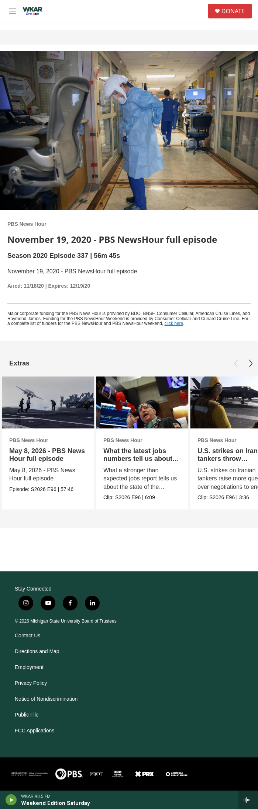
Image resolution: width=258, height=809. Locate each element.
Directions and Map (37, 651)
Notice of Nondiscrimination (46, 699)
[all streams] (248, 800)
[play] (11, 799)
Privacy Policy (31, 683)
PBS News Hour (27, 224)
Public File (27, 715)
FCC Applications (34, 730)
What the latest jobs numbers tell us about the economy (137, 458)
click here (174, 323)
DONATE (233, 11)
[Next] (250, 363)
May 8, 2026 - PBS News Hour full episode (47, 454)
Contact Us (27, 635)
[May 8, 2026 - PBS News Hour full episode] (48, 402)
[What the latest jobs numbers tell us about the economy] (142, 402)
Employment (29, 667)
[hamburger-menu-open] (12, 11)
